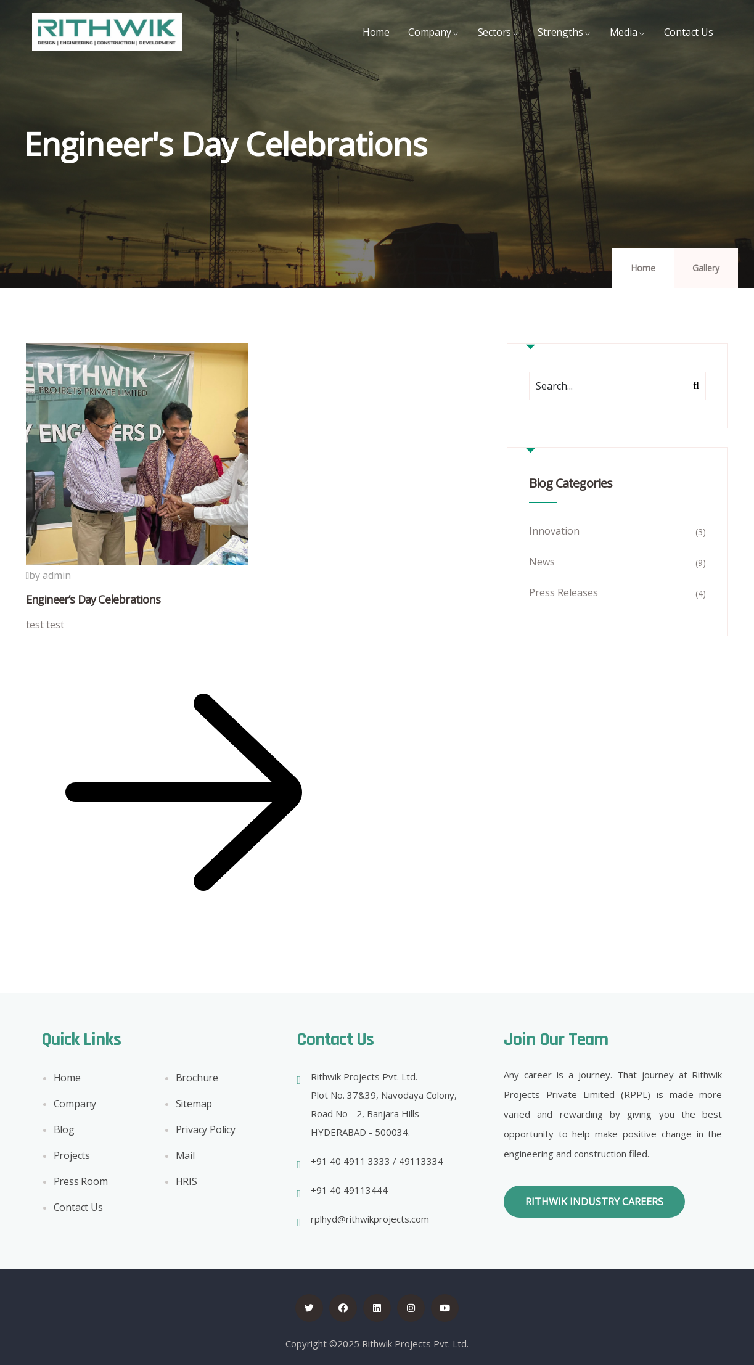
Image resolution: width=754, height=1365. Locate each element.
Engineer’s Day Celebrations (93, 599)
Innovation (554, 531)
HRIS (186, 1184)
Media (627, 41)
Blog (64, 1132)
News (542, 561)
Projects (72, 1158)
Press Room (81, 1184)
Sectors (499, 41)
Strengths (564, 41)
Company (433, 41)
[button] (594, 1202)
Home (376, 41)
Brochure (197, 1081)
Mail (185, 1158)
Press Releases (563, 592)
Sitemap (194, 1107)
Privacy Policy (206, 1132)
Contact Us (688, 41)
